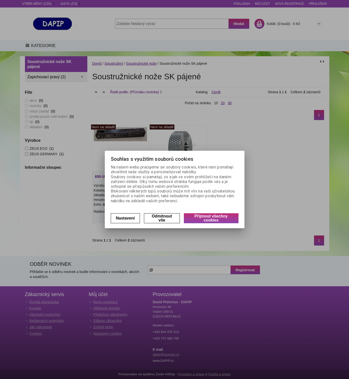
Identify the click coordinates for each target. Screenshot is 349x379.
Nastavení (125, 218)
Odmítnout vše (162, 218)
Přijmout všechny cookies (211, 218)
